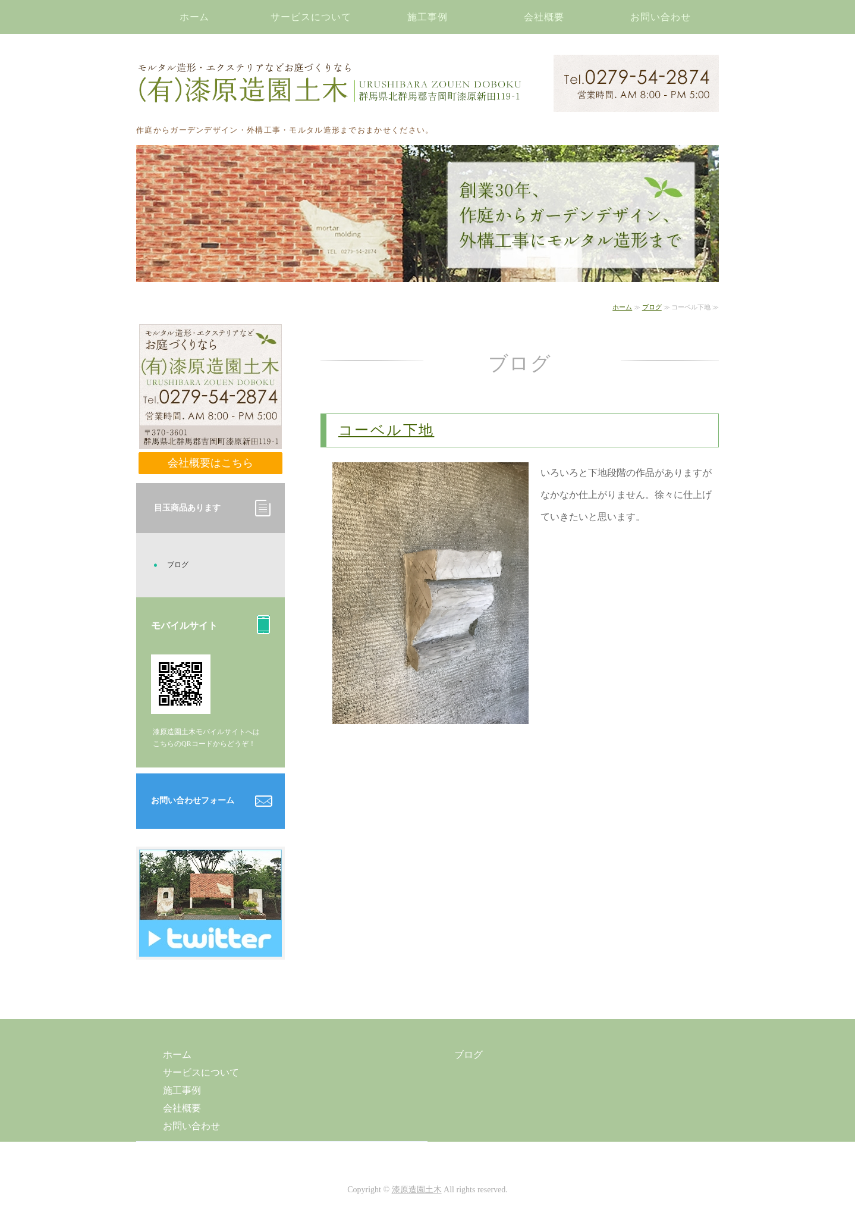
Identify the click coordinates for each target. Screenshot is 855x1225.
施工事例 (427, 17)
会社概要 (544, 17)
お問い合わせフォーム (192, 800)
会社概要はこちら (210, 463)
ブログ (652, 307)
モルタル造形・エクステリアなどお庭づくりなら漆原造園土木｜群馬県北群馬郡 (329, 83)
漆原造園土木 (417, 1189)
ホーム (195, 17)
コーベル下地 (386, 430)
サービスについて (311, 17)
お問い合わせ (660, 17)
